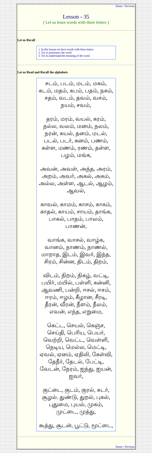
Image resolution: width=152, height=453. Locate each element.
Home (119, 6)
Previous (130, 6)
